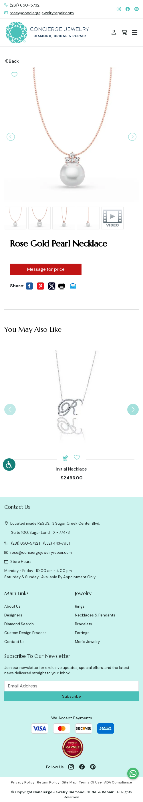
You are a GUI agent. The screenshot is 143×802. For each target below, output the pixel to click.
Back (11, 61)
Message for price (46, 269)
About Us (12, 606)
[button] (14, 74)
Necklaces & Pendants (95, 615)
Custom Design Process (25, 632)
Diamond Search (19, 624)
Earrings (82, 632)
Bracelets (83, 624)
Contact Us (14, 641)
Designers (13, 615)
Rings (80, 606)
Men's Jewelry (87, 641)
